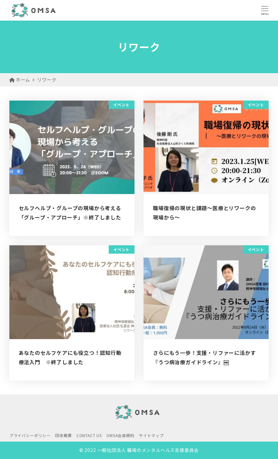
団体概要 (63, 435)
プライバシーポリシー (30, 435)
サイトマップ (151, 435)
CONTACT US (89, 435)
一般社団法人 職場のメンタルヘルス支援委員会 (148, 450)
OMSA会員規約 (120, 435)
